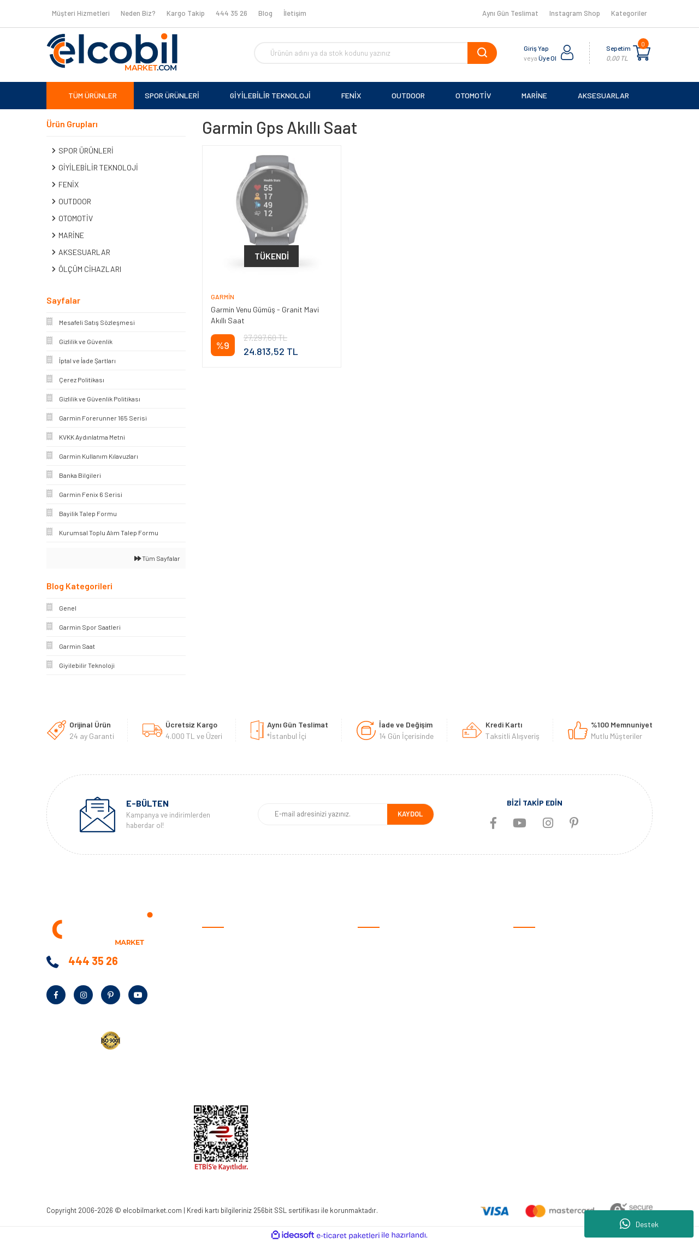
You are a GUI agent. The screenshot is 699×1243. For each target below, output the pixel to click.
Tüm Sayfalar (157, 558)
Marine (524, 1009)
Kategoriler (629, 13)
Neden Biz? (138, 13)
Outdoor (527, 992)
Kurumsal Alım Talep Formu (246, 1043)
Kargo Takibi (379, 1077)
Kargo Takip (186, 13)
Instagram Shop (574, 13)
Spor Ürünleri (534, 958)
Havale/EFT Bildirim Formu (401, 1094)
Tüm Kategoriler (539, 1077)
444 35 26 (231, 13)
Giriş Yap (536, 48)
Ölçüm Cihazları (538, 1060)
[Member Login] (567, 53)
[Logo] (111, 52)
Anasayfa (218, 941)
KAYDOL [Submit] (410, 813)
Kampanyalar (224, 1009)
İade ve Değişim (383, 1009)
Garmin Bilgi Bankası (391, 1060)
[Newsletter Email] (322, 814)
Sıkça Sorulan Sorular (394, 1043)
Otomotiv (529, 941)
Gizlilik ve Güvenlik (387, 975)
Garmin (222, 296)
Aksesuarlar (533, 1043)
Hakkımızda (221, 958)
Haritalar (528, 1026)
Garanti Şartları (384, 992)
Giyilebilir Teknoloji (543, 975)
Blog (265, 13)
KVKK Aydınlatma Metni (240, 1077)
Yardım (213, 1060)
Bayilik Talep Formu (233, 1026)
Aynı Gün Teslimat (510, 13)
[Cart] (642, 53)
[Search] (375, 53)
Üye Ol (547, 58)
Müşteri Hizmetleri (81, 13)
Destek (639, 1224)
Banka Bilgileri (225, 992)
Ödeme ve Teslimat (389, 958)
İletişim (294, 13)
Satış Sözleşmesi (386, 941)
